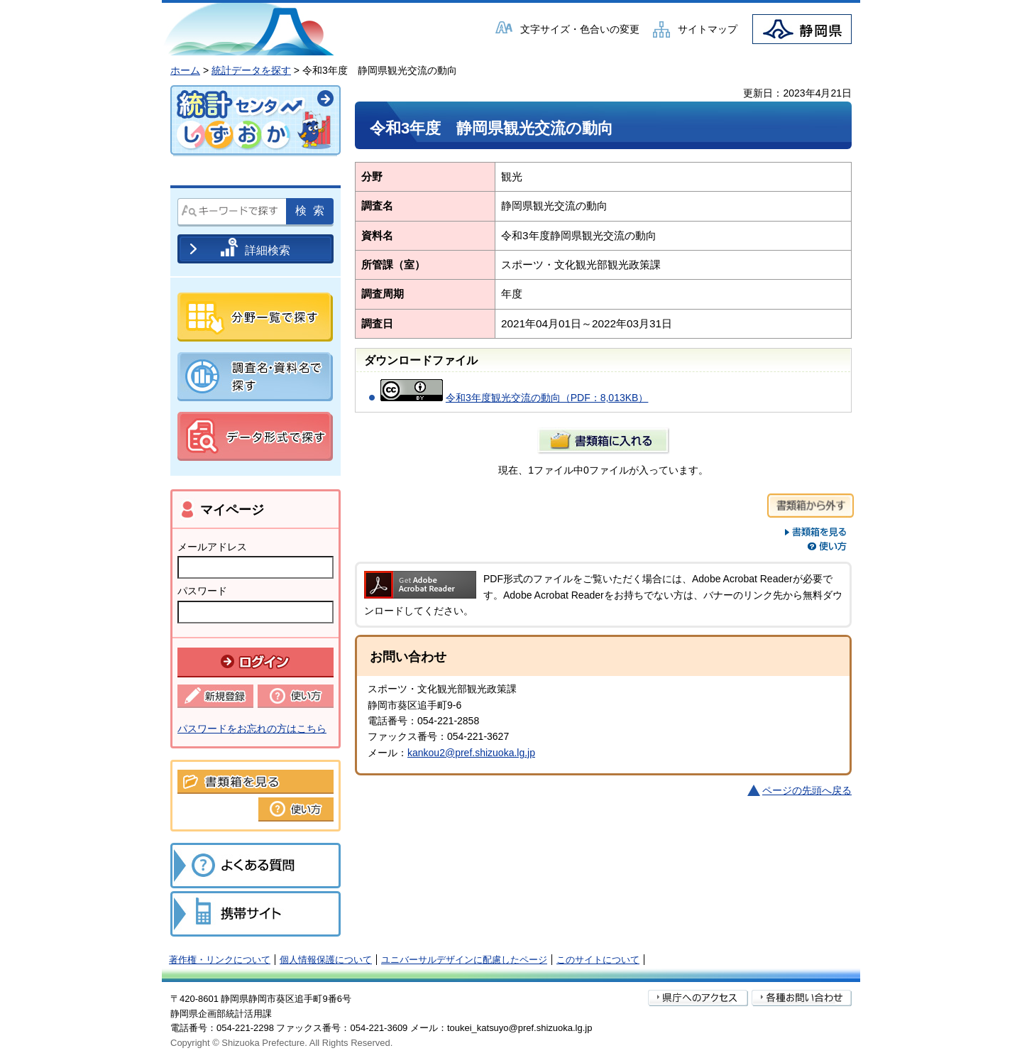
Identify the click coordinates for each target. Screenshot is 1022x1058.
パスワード (202, 590)
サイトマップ (707, 29)
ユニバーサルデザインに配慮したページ (464, 959)
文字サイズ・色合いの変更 (579, 29)
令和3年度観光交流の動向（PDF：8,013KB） (547, 397)
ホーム (185, 70)
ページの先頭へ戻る (807, 790)
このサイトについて (597, 959)
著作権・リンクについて (219, 959)
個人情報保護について (326, 959)
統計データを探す (251, 70)
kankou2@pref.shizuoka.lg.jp (471, 752)
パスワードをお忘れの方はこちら (251, 728)
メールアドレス (212, 546)
